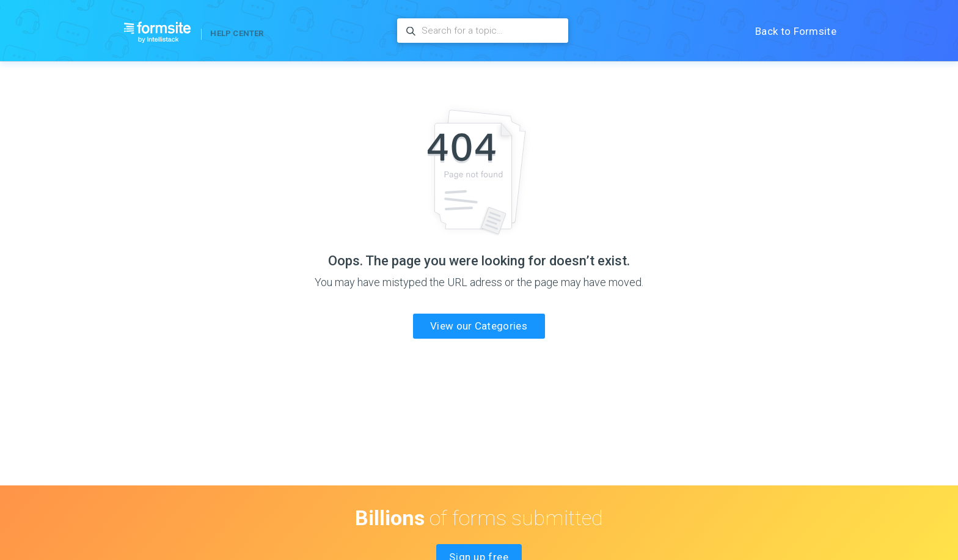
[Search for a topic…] (482, 30)
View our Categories (478, 326)
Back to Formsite (795, 31)
